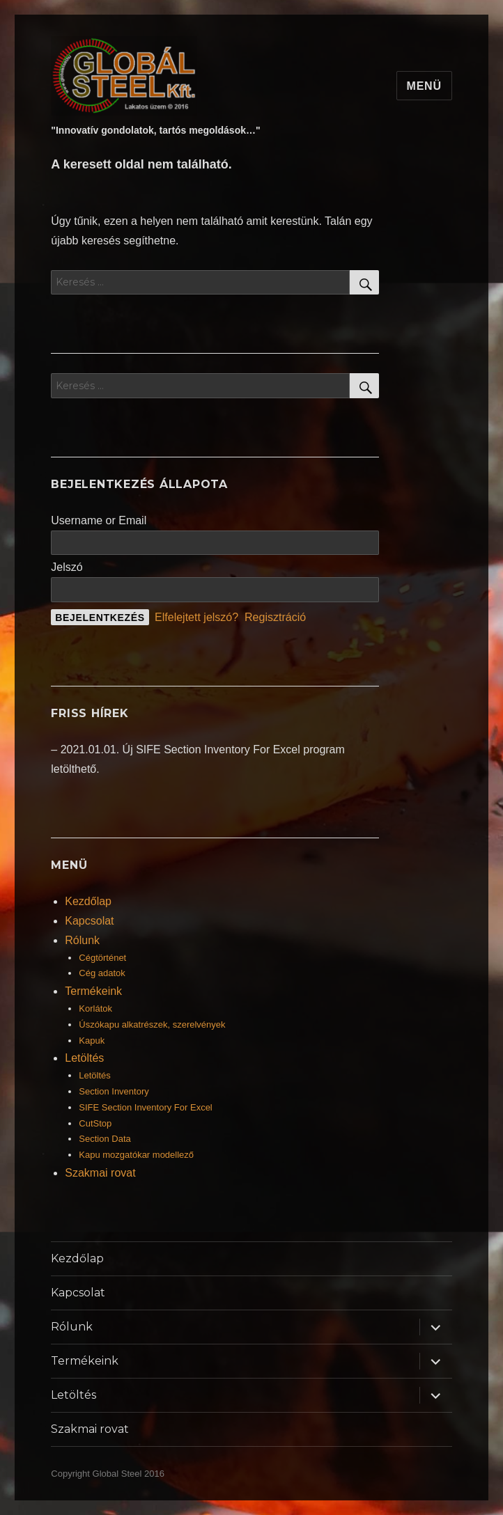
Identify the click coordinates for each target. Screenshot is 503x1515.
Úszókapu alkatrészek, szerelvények (152, 1024)
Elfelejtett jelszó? (196, 617)
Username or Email (98, 520)
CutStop (95, 1123)
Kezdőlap (88, 901)
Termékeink (93, 991)
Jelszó (66, 567)
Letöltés (84, 1058)
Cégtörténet (102, 957)
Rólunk (82, 940)
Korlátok (95, 1008)
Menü (424, 86)
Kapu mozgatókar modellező (136, 1154)
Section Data (104, 1138)
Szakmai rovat (100, 1173)
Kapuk (92, 1040)
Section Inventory (113, 1091)
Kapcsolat (89, 921)
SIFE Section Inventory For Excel (145, 1107)
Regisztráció (275, 617)
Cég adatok (102, 973)
